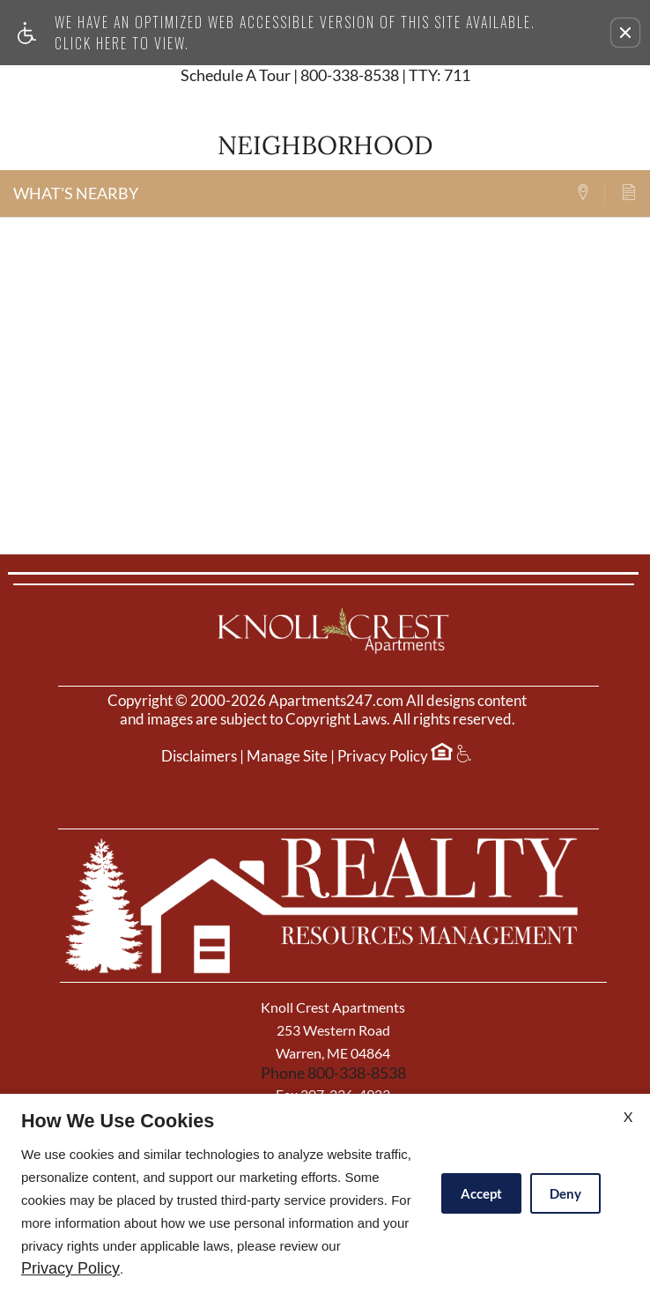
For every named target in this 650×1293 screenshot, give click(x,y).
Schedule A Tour (236, 76)
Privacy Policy (382, 756)
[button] (625, 33)
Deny (565, 1193)
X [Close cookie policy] (628, 1116)
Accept (481, 1193)
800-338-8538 (385, 76)
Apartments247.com (336, 701)
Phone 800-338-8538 (333, 1072)
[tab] (590, 193)
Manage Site (287, 756)
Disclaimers (199, 756)
